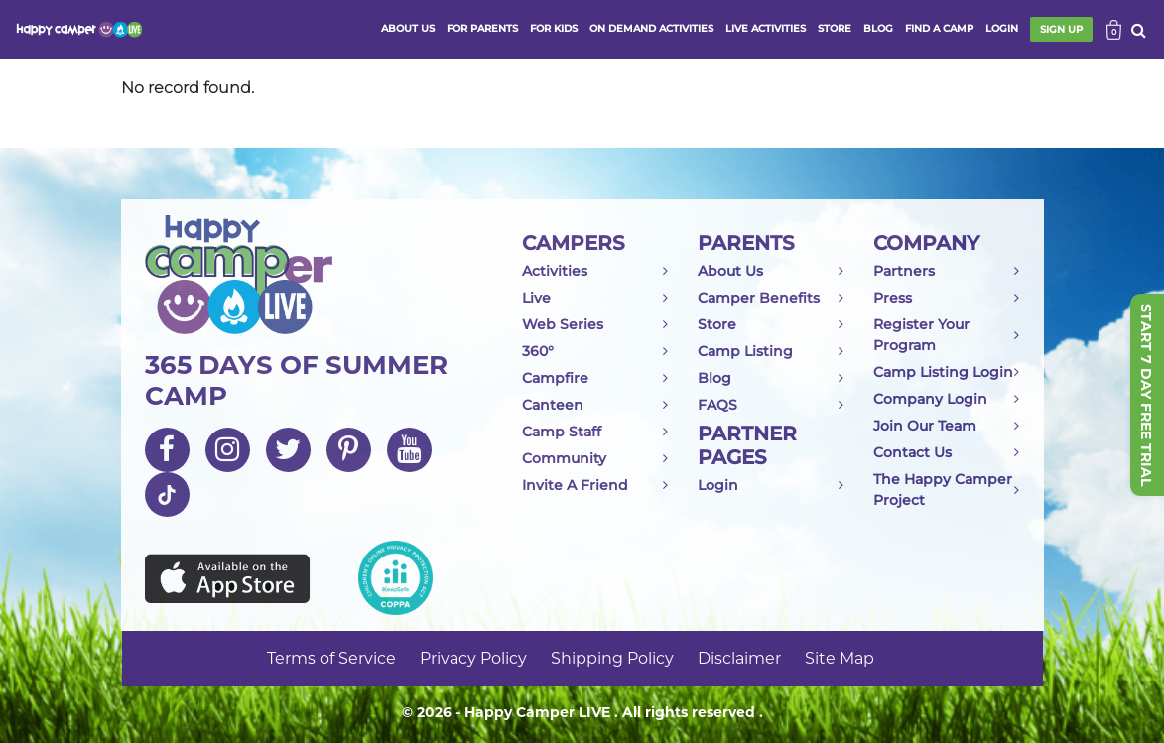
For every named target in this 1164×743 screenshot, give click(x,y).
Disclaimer (739, 658)
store (834, 28)
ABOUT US (408, 28)
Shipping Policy (612, 658)
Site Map (839, 658)
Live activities (765, 28)
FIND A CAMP (939, 28)
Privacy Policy (473, 658)
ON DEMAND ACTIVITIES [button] (651, 28)
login (1001, 28)
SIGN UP (1061, 29)
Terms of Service (331, 658)
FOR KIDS (554, 28)
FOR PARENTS (482, 28)
